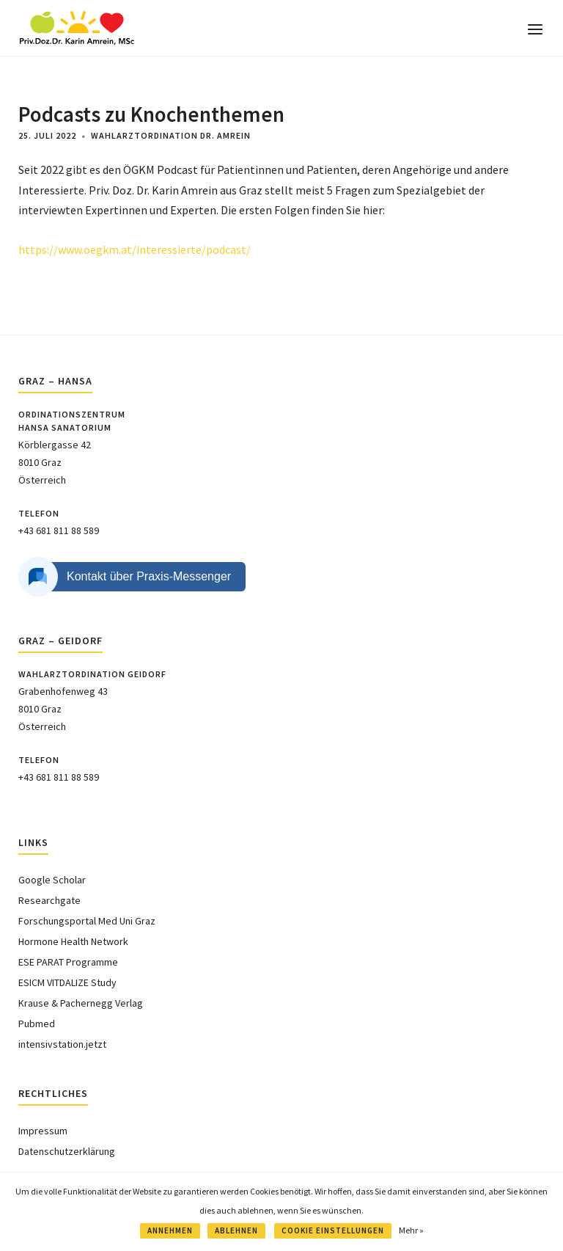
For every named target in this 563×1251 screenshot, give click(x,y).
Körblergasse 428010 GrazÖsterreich (54, 462)
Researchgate (49, 900)
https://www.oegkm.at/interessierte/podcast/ (134, 249)
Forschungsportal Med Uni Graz (86, 920)
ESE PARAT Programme (68, 962)
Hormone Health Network (73, 941)
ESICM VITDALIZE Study (67, 982)
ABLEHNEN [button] (236, 1230)
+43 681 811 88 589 (58, 530)
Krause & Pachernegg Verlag (80, 1003)
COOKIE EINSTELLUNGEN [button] (333, 1230)
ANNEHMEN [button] (170, 1230)
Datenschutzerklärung (66, 1151)
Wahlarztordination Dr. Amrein (171, 135)
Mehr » (411, 1230)
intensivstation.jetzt (62, 1044)
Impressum (42, 1130)
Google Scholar (52, 879)
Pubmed (36, 1023)
